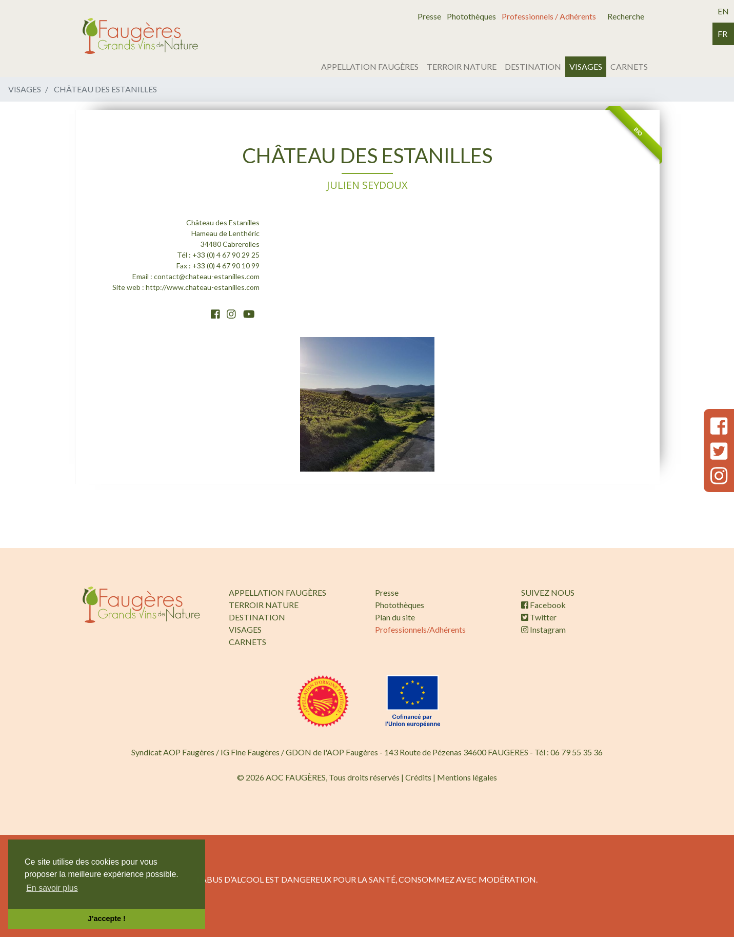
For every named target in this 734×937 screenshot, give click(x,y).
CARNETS (629, 66)
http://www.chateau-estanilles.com (203, 287)
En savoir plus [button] (52, 888)
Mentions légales (467, 777)
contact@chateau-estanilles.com (207, 276)
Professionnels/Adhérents (420, 629)
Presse (429, 16)
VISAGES (585, 66)
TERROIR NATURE (462, 66)
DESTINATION (533, 66)
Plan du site (395, 617)
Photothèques (471, 16)
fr (722, 33)
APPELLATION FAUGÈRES (370, 66)
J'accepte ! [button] (107, 918)
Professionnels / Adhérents (549, 16)
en (723, 11)
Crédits (418, 777)
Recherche (625, 16)
